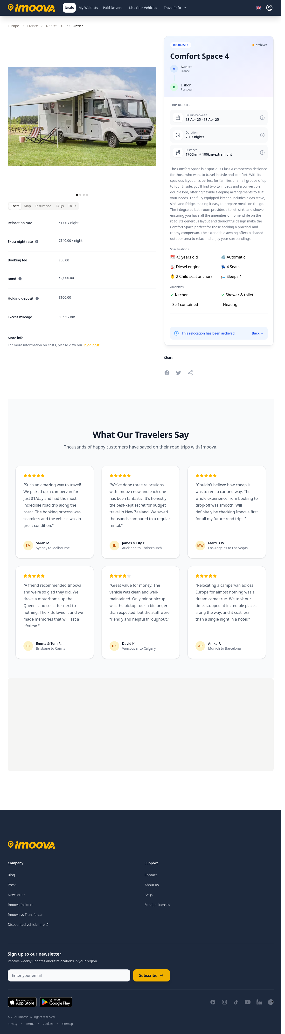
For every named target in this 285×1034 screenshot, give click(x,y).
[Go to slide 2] (80, 195)
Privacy (12, 1024)
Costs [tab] (15, 206)
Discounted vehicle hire (28, 924)
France (32, 25)
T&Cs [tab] (72, 206)
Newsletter (16, 894)
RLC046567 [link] (74, 25)
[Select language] (260, 8)
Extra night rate (23, 241)
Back (258, 333)
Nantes (51, 25)
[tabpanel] (82, 281)
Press (12, 884)
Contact (151, 875)
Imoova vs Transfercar (25, 914)
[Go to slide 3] (84, 195)
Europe (13, 25)
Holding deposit (23, 298)
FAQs (149, 894)
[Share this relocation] (190, 373)
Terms (30, 1024)
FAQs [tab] (60, 206)
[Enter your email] (69, 975)
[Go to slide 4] (87, 195)
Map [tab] (27, 206)
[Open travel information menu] (175, 8)
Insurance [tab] (43, 206)
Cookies (48, 1024)
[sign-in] (269, 7)
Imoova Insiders (20, 904)
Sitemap (67, 1024)
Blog (11, 875)
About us (152, 884)
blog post (91, 345)
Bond (15, 278)
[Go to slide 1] (77, 195)
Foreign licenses (157, 904)
